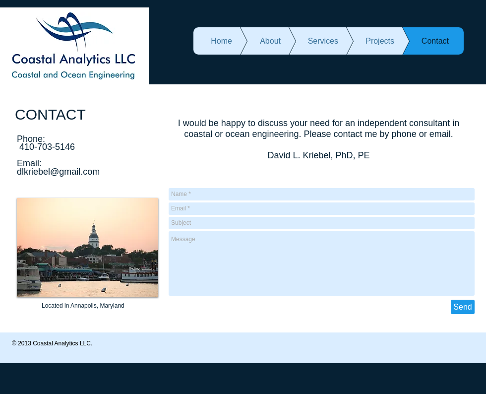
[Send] (463, 307)
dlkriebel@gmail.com (58, 172)
